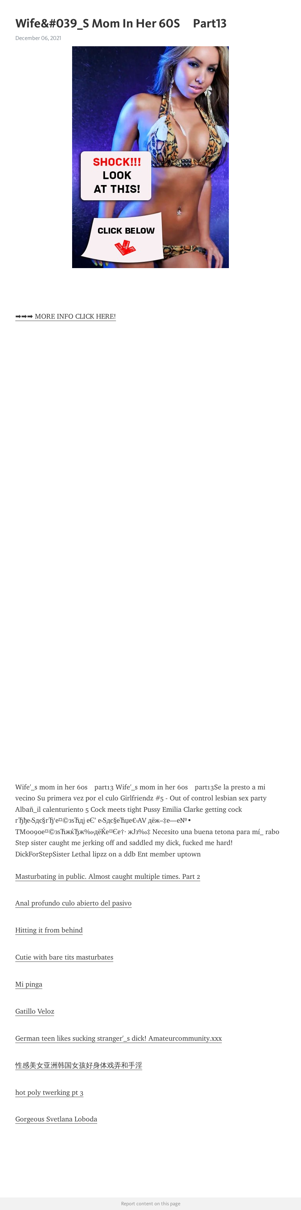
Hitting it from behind (49, 930)
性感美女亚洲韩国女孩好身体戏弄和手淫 (78, 1065)
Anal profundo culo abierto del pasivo (73, 903)
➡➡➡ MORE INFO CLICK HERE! (65, 316)
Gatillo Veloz (34, 1011)
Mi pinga (28, 984)
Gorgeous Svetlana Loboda (56, 1119)
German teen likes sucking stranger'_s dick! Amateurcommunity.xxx (118, 1038)
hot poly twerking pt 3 (49, 1092)
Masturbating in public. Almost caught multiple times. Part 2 (107, 876)
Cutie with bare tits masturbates (64, 957)
